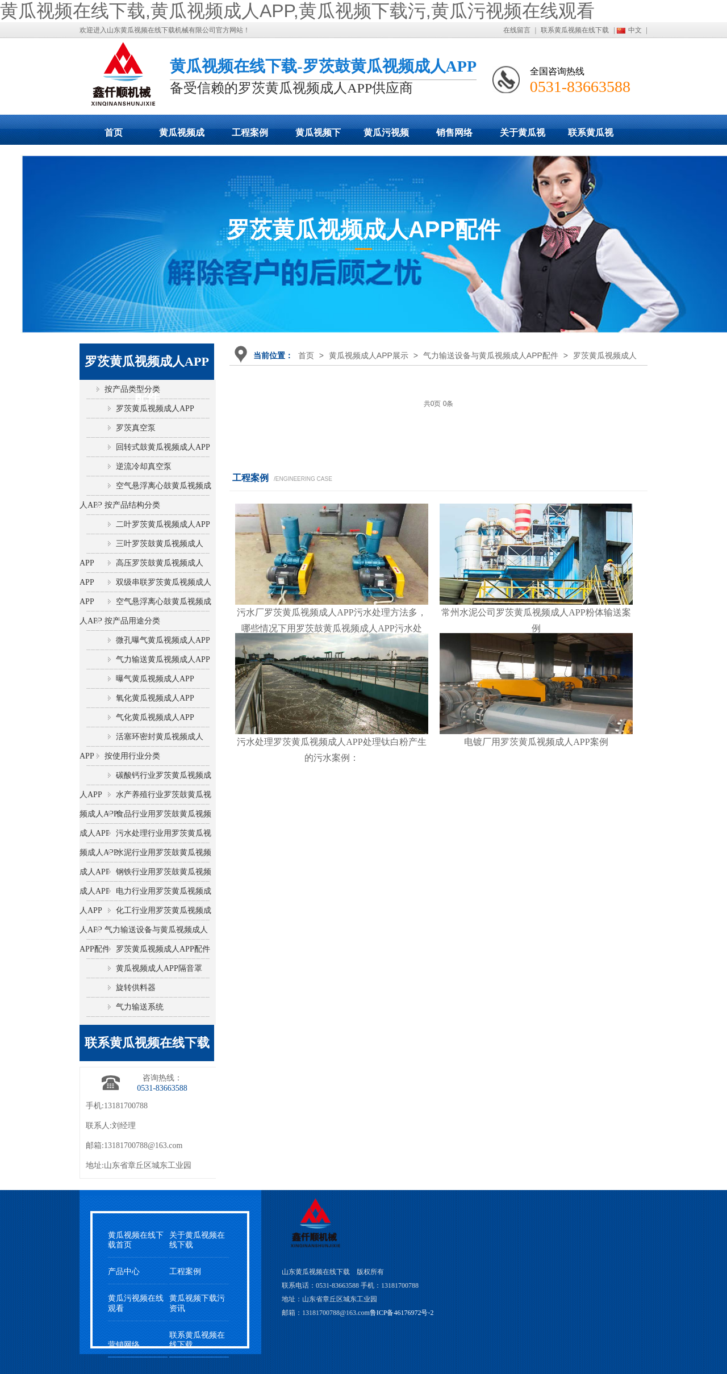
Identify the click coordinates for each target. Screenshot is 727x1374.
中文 (635, 30)
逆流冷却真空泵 (144, 466)
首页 (114, 132)
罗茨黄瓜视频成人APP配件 (163, 949)
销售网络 (454, 132)
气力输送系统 (140, 1007)
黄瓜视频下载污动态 (318, 136)
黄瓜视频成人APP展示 (181, 136)
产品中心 (124, 1271)
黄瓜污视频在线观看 (386, 136)
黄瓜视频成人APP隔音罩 (159, 968)
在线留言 (516, 30)
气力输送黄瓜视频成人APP (163, 659)
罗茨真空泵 (136, 428)
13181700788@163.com (143, 1145)
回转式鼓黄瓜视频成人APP (163, 447)
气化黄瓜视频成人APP (155, 717)
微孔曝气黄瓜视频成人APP (163, 640)
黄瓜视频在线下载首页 (136, 1240)
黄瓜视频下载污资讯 (197, 1303)
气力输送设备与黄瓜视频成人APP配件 (490, 355)
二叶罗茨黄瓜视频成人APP (163, 524)
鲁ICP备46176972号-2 (402, 1313)
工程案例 (250, 132)
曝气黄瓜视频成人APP (155, 679)
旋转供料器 (136, 987)
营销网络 (124, 1345)
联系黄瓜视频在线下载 (575, 30)
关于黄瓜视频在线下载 (522, 136)
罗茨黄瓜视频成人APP (155, 408)
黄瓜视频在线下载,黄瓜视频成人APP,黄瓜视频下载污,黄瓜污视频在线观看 (297, 11)
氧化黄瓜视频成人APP (155, 698)
